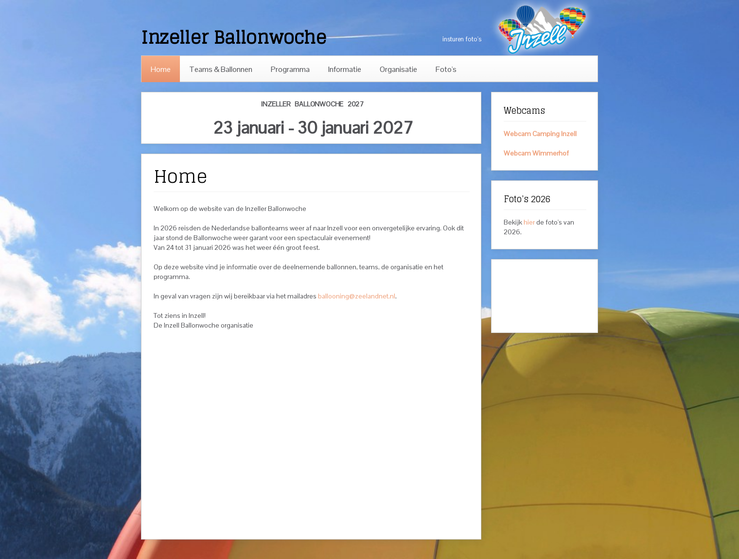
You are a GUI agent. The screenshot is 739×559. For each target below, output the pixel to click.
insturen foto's (461, 39)
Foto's (446, 69)
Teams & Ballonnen (220, 69)
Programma (290, 69)
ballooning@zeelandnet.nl (356, 296)
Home (161, 69)
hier (529, 222)
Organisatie (398, 69)
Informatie (344, 69)
